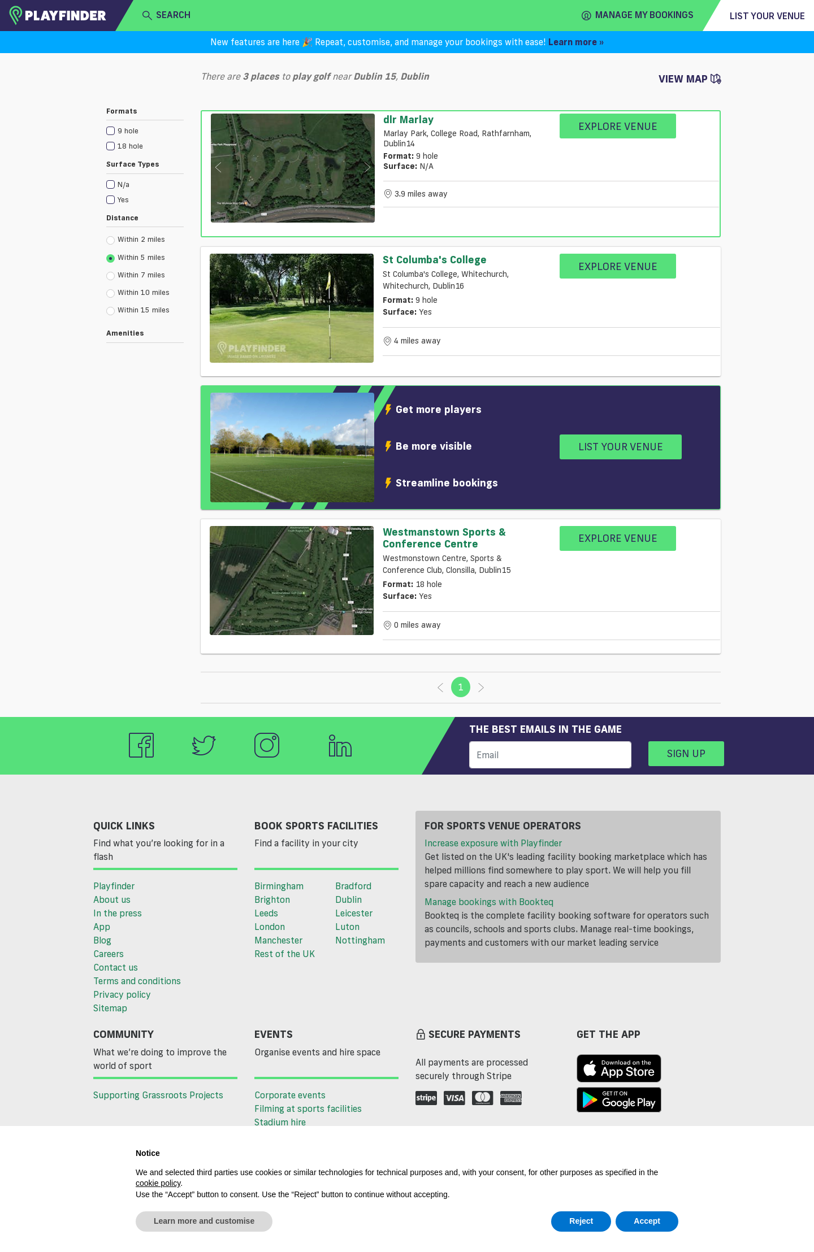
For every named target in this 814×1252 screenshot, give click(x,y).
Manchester (278, 940)
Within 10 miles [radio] (138, 293)
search (166, 15)
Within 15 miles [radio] (138, 310)
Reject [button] (581, 1220)
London (269, 926)
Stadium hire (280, 1122)
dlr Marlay (408, 119)
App (101, 926)
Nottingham (360, 940)
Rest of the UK (284, 953)
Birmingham (279, 886)
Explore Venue (617, 126)
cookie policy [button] (158, 1183)
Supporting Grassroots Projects (158, 1095)
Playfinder (114, 886)
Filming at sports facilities (308, 1108)
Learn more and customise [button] (204, 1220)
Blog (102, 940)
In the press (117, 913)
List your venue (767, 15)
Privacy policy (122, 994)
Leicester (354, 913)
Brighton (272, 899)
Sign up (686, 753)
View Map (690, 78)
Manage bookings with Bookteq (489, 901)
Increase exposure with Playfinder (493, 843)
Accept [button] (647, 1220)
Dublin (348, 899)
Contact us (115, 967)
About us (112, 899)
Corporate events (290, 1095)
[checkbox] (145, 130)
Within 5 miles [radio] (135, 258)
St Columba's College (435, 259)
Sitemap (110, 1008)
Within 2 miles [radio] (135, 239)
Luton (347, 926)
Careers (108, 953)
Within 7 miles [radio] (135, 275)
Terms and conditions (137, 980)
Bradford (353, 886)
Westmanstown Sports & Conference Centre (444, 538)
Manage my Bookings (638, 15)
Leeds (266, 913)
